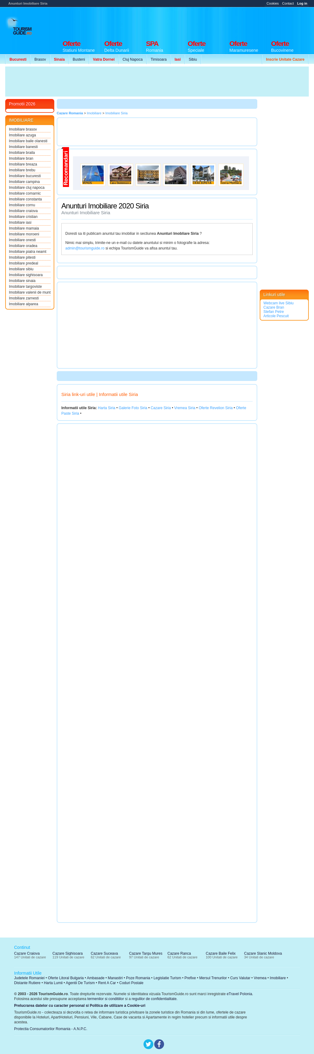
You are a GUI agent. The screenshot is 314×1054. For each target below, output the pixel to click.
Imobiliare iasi (20, 222)
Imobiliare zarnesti (24, 298)
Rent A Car (107, 983)
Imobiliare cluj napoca (26, 187)
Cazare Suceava (104, 953)
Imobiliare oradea (23, 246)
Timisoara (159, 59)
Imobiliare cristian (23, 217)
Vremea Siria (184, 408)
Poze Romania (138, 978)
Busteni (79, 59)
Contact (288, 3)
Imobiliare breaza (23, 164)
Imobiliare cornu (22, 205)
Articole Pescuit (276, 316)
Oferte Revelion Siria (216, 408)
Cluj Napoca (133, 59)
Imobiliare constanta (25, 199)
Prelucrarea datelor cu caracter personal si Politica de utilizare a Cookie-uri (79, 1005)
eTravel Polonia (239, 994)
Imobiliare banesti (23, 147)
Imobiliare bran (21, 158)
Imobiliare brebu (22, 170)
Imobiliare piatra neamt (27, 251)
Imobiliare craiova (23, 211)
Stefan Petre (273, 312)
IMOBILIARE (21, 120)
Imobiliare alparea (23, 304)
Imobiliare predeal (23, 263)
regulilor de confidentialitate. (155, 999)
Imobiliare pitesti (22, 257)
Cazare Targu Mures (146, 953)
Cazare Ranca (179, 953)
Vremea (260, 978)
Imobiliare (278, 978)
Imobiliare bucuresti (25, 176)
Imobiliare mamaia (24, 228)
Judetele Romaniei (29, 978)
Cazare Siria (161, 408)
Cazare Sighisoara (67, 953)
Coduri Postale (131, 983)
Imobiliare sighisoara (26, 275)
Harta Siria (106, 408)
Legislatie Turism (167, 978)
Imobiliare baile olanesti (28, 141)
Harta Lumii (53, 983)
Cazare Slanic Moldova (263, 953)
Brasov (40, 59)
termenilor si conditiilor (105, 999)
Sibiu (193, 59)
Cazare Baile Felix (221, 953)
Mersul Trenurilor (213, 978)
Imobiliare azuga (22, 135)
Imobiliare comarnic (25, 193)
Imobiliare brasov (23, 129)
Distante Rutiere (27, 983)
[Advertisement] (197, 22)
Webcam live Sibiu (278, 303)
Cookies (272, 3)
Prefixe (190, 978)
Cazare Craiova (27, 953)
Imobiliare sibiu (21, 269)
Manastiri (115, 978)
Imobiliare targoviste (25, 286)
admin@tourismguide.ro (85, 248)
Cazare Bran (273, 307)
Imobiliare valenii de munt (30, 292)
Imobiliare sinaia (22, 281)
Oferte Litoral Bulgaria (66, 978)
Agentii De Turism (80, 983)
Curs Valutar (240, 978)
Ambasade (95, 978)
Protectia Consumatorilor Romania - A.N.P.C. (50, 1029)
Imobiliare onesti (22, 240)
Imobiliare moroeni (24, 234)
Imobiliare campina (24, 182)
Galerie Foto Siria (133, 408)
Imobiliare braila (22, 152)
